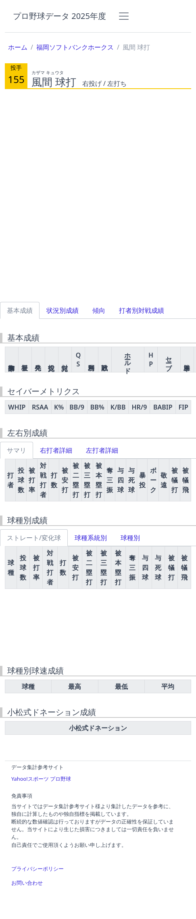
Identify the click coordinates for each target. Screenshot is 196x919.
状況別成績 (62, 310)
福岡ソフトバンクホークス (75, 47)
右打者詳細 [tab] (56, 450)
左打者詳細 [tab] (102, 450)
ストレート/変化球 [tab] (34, 537)
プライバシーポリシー (37, 868)
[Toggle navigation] (124, 16)
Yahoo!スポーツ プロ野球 (41, 778)
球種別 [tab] (130, 537)
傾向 (98, 310)
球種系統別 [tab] (91, 537)
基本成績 (20, 310)
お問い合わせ (27, 882)
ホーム (17, 47)
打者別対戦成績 (141, 310)
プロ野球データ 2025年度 (59, 15)
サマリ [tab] (16, 450)
